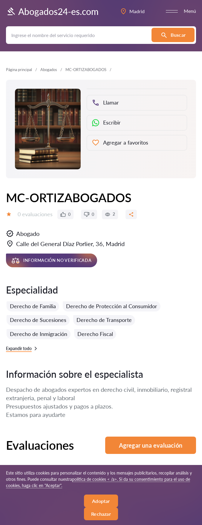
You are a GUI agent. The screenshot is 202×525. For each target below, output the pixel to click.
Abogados (48, 69)
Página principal (19, 69)
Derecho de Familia (33, 306)
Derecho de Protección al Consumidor (111, 306)
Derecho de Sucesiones (38, 320)
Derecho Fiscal (95, 334)
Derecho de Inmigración (38, 334)
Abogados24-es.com (52, 11)
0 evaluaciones (35, 214)
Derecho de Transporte (104, 320)
